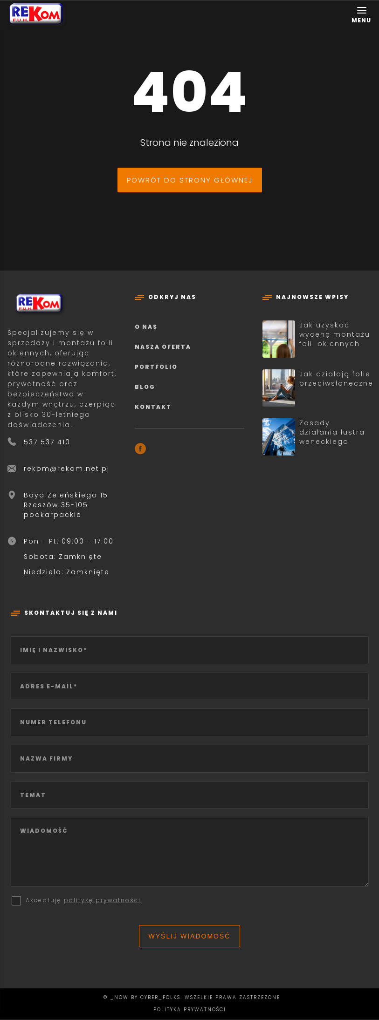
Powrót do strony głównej (190, 180)
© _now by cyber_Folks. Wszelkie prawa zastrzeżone (189, 998)
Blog (145, 387)
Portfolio (156, 367)
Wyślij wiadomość (190, 937)
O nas (146, 327)
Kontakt (153, 407)
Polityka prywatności (189, 1010)
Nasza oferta (163, 347)
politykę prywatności (102, 901)
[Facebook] (140, 450)
